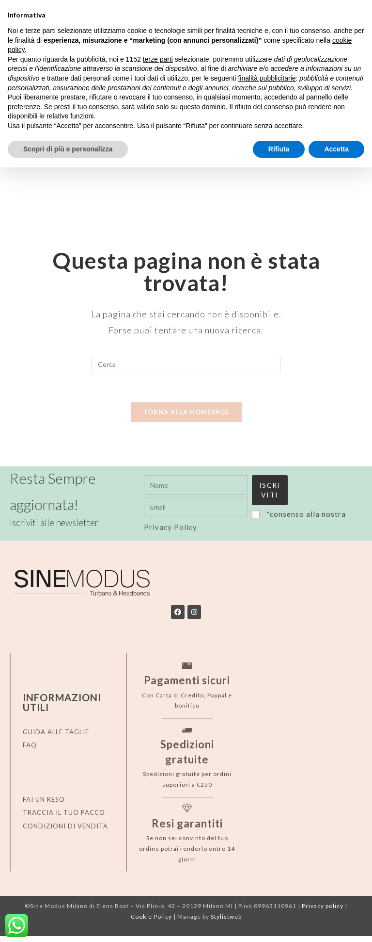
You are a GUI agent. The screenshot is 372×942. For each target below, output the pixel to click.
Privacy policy (322, 911)
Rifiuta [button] (279, 149)
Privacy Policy (266, 535)
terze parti (158, 59)
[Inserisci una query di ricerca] (186, 364)
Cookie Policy (151, 922)
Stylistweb (226, 922)
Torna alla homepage (186, 413)
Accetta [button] (336, 149)
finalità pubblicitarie (266, 78)
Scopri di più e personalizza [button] (67, 149)
